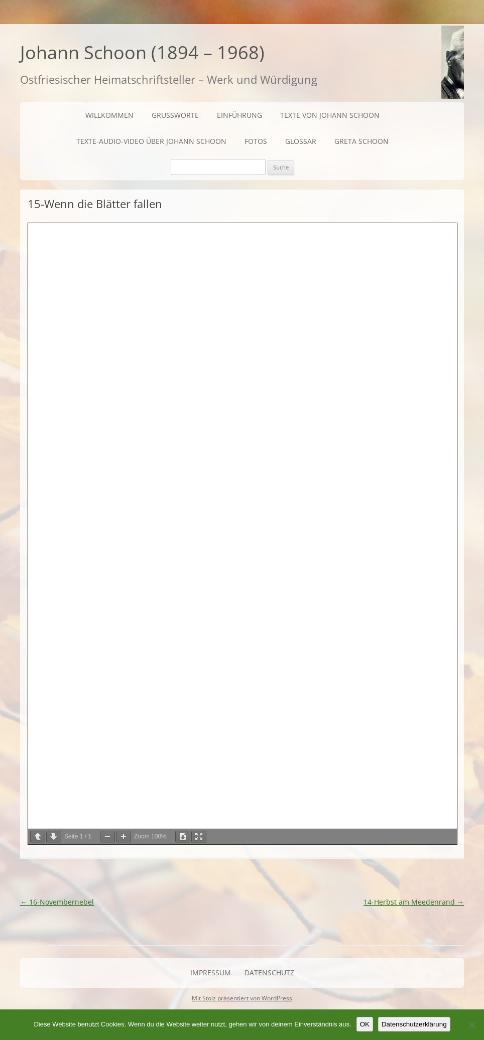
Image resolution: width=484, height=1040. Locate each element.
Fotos (256, 141)
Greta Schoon (361, 141)
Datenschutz (269, 972)
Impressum (210, 972)
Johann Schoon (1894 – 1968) (142, 52)
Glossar (300, 141)
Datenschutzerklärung (414, 1024)
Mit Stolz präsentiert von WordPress (242, 998)
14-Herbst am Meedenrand (414, 902)
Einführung (239, 115)
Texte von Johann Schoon (330, 115)
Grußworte (175, 115)
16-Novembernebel (57, 902)
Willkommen (109, 115)
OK (365, 1024)
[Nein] (471, 1025)
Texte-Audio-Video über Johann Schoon (151, 141)
